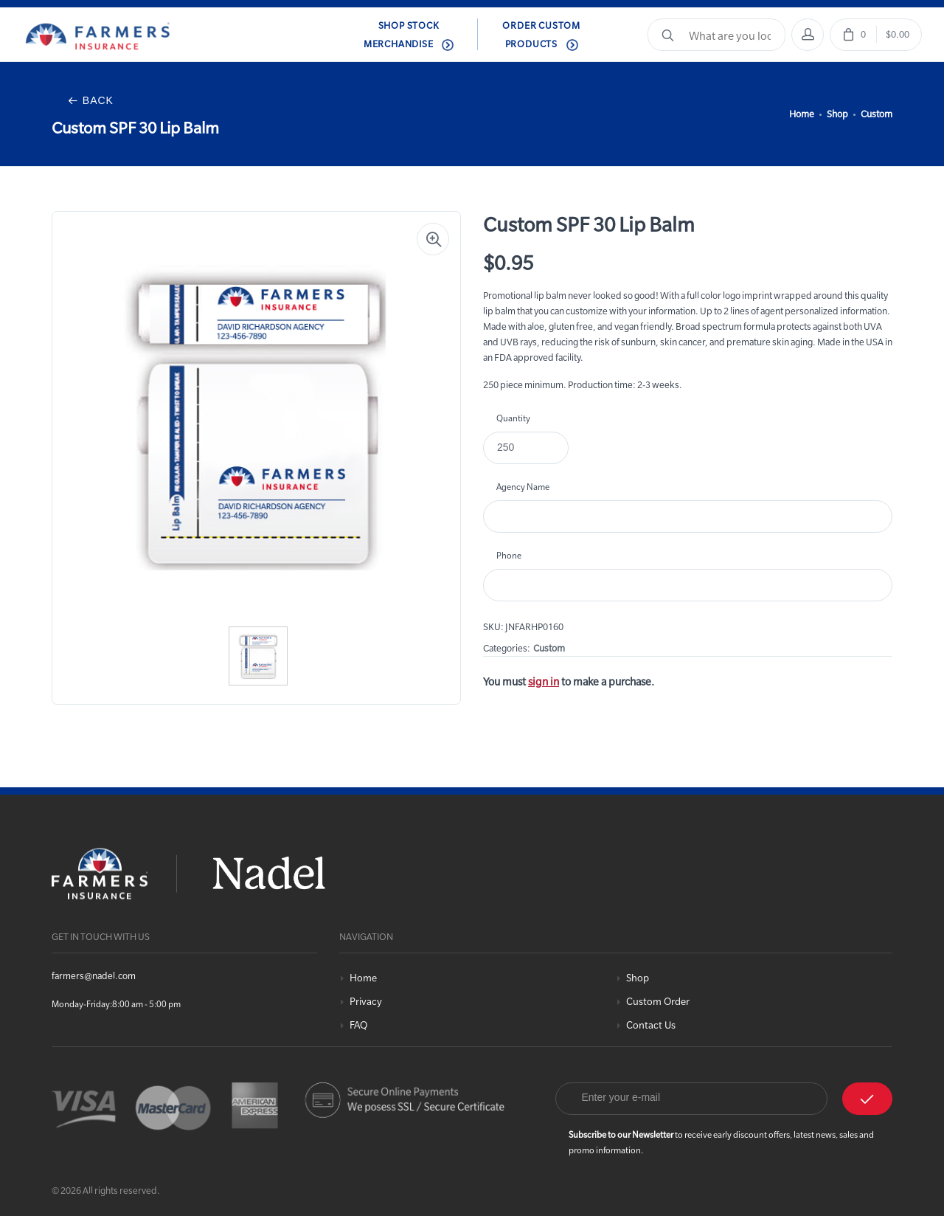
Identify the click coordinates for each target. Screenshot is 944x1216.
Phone (508, 555)
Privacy (366, 1001)
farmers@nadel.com (94, 975)
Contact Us (651, 1025)
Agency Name (522, 486)
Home (801, 114)
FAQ (358, 1025)
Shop (837, 114)
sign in (543, 681)
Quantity (513, 418)
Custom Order (658, 1001)
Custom (876, 114)
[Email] (691, 1098)
